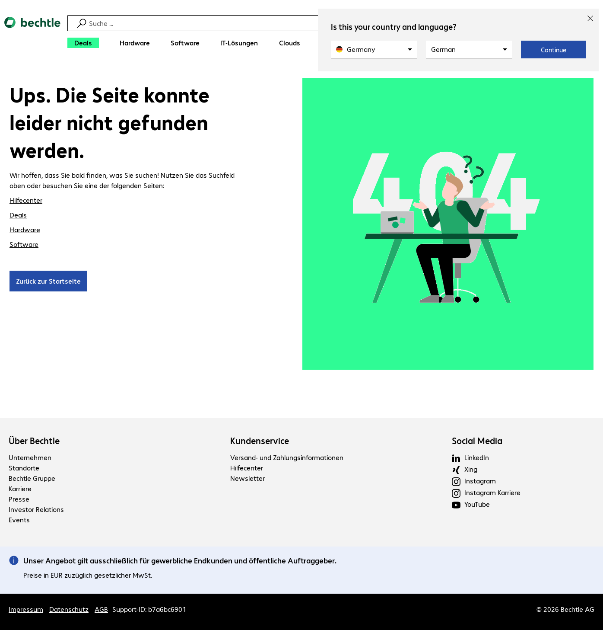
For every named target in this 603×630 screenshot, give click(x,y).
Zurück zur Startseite (48, 280)
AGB (101, 609)
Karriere (20, 488)
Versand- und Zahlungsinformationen (286, 457)
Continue (553, 49)
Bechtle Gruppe (32, 478)
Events (19, 519)
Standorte (24, 467)
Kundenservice (259, 440)
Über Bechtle (34, 440)
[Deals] (83, 43)
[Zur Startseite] (32, 35)
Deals (18, 214)
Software (24, 244)
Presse (19, 498)
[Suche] (303, 23)
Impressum (26, 609)
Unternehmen (30, 457)
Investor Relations (36, 509)
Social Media (477, 440)
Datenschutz (69, 609)
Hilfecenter (26, 200)
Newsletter (247, 478)
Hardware (25, 229)
